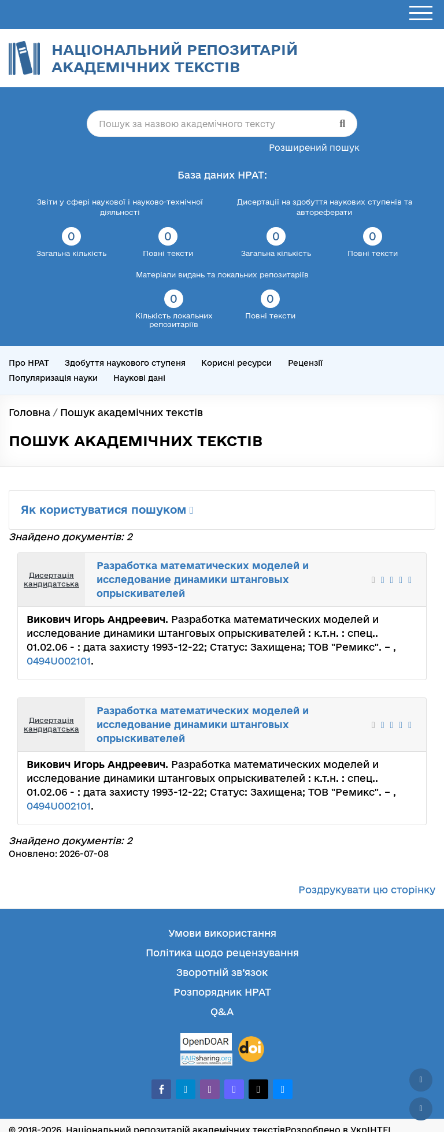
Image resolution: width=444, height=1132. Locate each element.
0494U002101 (59, 660)
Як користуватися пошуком (107, 509)
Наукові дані (139, 378)
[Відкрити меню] (420, 13)
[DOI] (251, 1049)
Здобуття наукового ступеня (125, 363)
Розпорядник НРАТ (222, 991)
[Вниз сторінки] (420, 1108)
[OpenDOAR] (206, 1043)
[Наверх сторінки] (420, 1080)
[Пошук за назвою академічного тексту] (222, 123)
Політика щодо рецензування (222, 952)
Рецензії (305, 363)
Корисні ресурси (236, 363)
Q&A (222, 1011)
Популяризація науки (53, 378)
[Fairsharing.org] (206, 1059)
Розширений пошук (314, 148)
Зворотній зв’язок (222, 972)
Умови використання (222, 932)
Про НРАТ (29, 363)
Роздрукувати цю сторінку (366, 889)
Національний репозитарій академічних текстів (174, 58)
